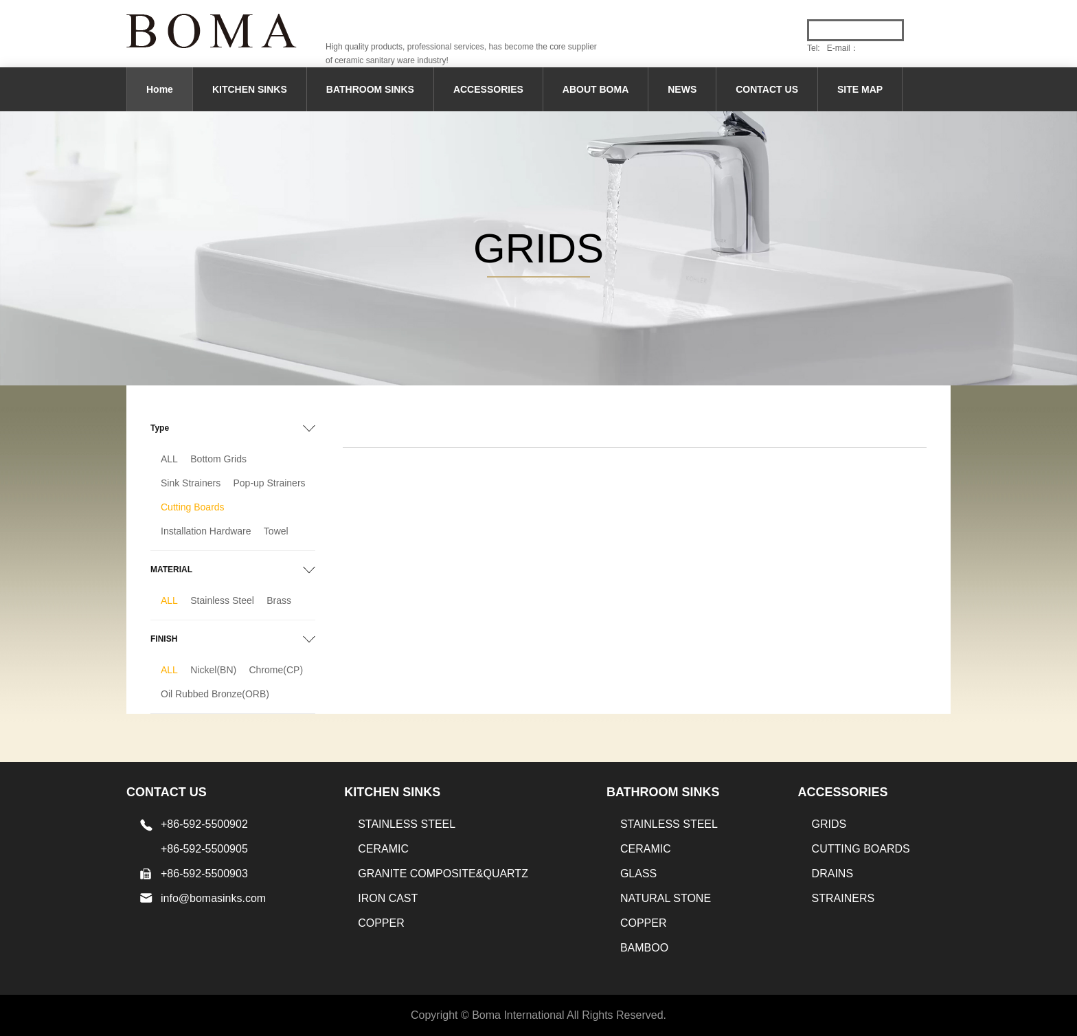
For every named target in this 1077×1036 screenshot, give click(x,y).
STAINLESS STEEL (406, 824)
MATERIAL (171, 569)
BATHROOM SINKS (370, 89)
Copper (381, 923)
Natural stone (665, 898)
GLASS (638, 873)
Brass (279, 600)
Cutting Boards (193, 507)
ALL (169, 458)
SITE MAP (860, 89)
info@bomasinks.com (213, 898)
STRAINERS (843, 898)
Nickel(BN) (213, 669)
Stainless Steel (222, 600)
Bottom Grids (218, 458)
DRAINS (832, 873)
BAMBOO (644, 948)
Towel (276, 531)
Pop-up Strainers (270, 482)
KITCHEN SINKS (249, 89)
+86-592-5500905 (204, 849)
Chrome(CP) (276, 669)
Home (159, 89)
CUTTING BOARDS (861, 849)
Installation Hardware (206, 531)
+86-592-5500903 (204, 873)
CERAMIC (383, 849)
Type (159, 428)
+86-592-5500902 (204, 824)
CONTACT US (767, 89)
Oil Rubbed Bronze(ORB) (215, 693)
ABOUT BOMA (595, 89)
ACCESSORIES (488, 89)
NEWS (682, 89)
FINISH (163, 639)
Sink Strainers (190, 482)
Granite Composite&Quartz (443, 873)
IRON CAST (388, 898)
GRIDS (829, 824)
